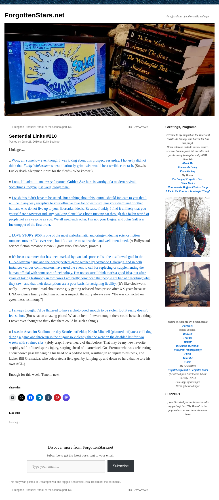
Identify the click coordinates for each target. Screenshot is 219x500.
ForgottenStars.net (34, 15)
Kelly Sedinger (51, 141)
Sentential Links (80, 481)
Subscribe (121, 466)
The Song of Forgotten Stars (187, 179)
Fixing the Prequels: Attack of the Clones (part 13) (40, 127)
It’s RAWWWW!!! (140, 127)
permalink (114, 481)
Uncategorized (47, 481)
